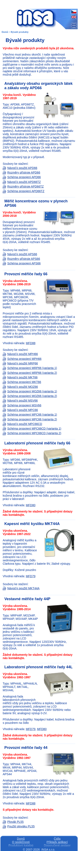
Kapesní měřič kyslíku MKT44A (32, 524)
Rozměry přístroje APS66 (21, 258)
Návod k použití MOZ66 (20, 386)
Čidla (57, 838)
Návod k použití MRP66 (20, 363)
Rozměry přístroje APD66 (21, 172)
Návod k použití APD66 (20, 168)
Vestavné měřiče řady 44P (27, 599)
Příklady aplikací (57, 842)
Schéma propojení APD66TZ (23, 191)
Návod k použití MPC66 (20, 410)
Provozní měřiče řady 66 (25, 274)
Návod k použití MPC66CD (22, 424)
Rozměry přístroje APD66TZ (23, 186)
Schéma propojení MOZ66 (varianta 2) (30, 396)
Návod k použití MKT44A (21, 588)
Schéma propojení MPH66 (22, 358)
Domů (5, 32)
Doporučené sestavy (57, 845)
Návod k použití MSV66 (20, 400)
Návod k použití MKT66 (20, 377)
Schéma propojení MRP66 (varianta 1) (30, 368)
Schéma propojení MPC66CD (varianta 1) (32, 428)
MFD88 (30, 343)
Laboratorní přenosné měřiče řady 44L (38, 667)
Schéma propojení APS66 (22, 263)
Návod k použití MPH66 (20, 354)
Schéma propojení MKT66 (22, 382)
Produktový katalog (21, 845)
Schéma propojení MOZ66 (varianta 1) (30, 391)
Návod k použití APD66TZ (22, 182)
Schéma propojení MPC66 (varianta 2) (30, 419)
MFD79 (30, 576)
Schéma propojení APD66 (22, 177)
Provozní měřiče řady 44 (25, 748)
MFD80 (30, 505)
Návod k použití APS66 (20, 254)
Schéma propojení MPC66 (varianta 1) (30, 414)
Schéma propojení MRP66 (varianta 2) (30, 372)
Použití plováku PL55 (19, 826)
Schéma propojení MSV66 (22, 405)
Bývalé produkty (20, 32)
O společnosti (21, 842)
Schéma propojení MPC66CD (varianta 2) (32, 433)
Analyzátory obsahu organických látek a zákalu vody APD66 (38, 85)
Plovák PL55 (13, 821)
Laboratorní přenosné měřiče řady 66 (37, 443)
